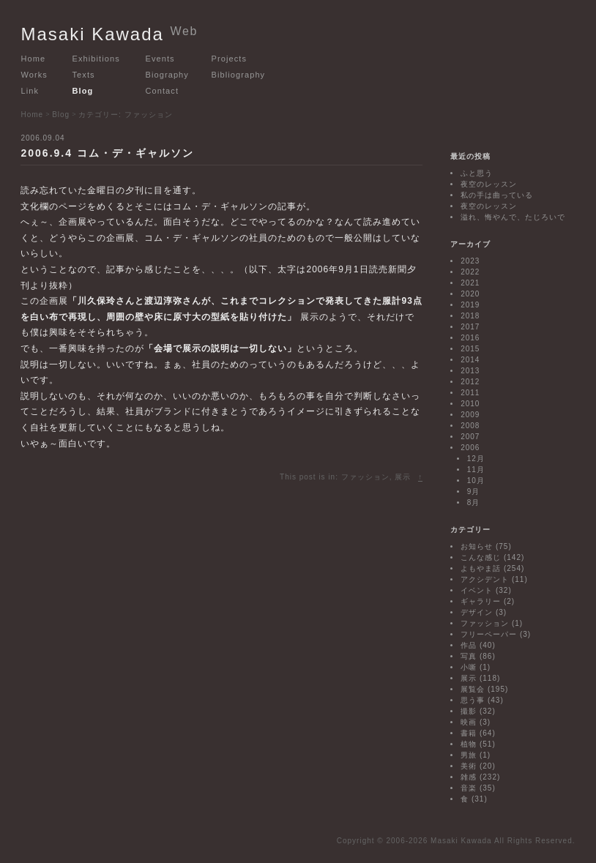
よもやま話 (481, 568)
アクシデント (485, 579)
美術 (469, 766)
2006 (470, 448)
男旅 (469, 755)
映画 (469, 722)
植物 (469, 744)
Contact (162, 90)
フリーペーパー (489, 634)
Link (30, 90)
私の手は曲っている (497, 195)
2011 (470, 393)
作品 (469, 645)
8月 (473, 502)
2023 (470, 261)
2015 (470, 349)
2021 (470, 283)
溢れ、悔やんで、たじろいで (513, 217)
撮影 (469, 711)
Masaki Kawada (109, 34)
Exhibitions (95, 58)
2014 (470, 360)
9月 (473, 491)
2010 (470, 404)
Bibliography (238, 74)
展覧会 (473, 689)
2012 (470, 382)
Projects (229, 58)
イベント (477, 590)
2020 (470, 294)
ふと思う (477, 173)
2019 (470, 305)
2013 (470, 371)
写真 (469, 656)
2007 (470, 437)
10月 (476, 481)
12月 (476, 459)
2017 (470, 327)
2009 (470, 415)
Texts (83, 74)
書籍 (469, 733)
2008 (470, 426)
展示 (403, 477)
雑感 (469, 777)
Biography (166, 74)
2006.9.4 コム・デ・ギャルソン (107, 153)
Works (34, 74)
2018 (470, 316)
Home (33, 58)
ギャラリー (481, 601)
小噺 (469, 667)
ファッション (365, 477)
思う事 (473, 700)
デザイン (477, 612)
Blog (82, 90)
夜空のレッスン (489, 184)
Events (159, 58)
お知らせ (477, 546)
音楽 (469, 788)
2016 (470, 338)
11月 (476, 470)
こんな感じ (481, 557)
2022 (470, 272)
